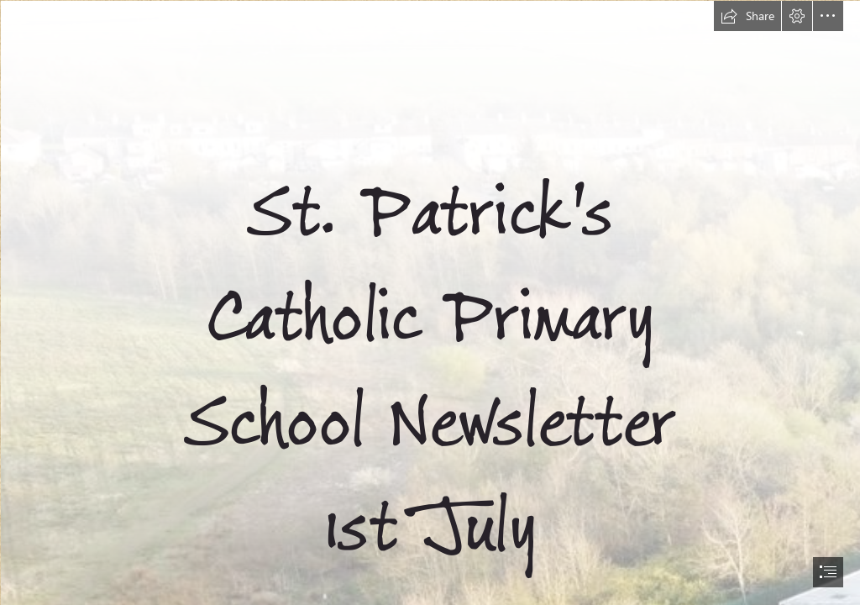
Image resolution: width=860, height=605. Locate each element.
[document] (430, 302)
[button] (747, 16)
